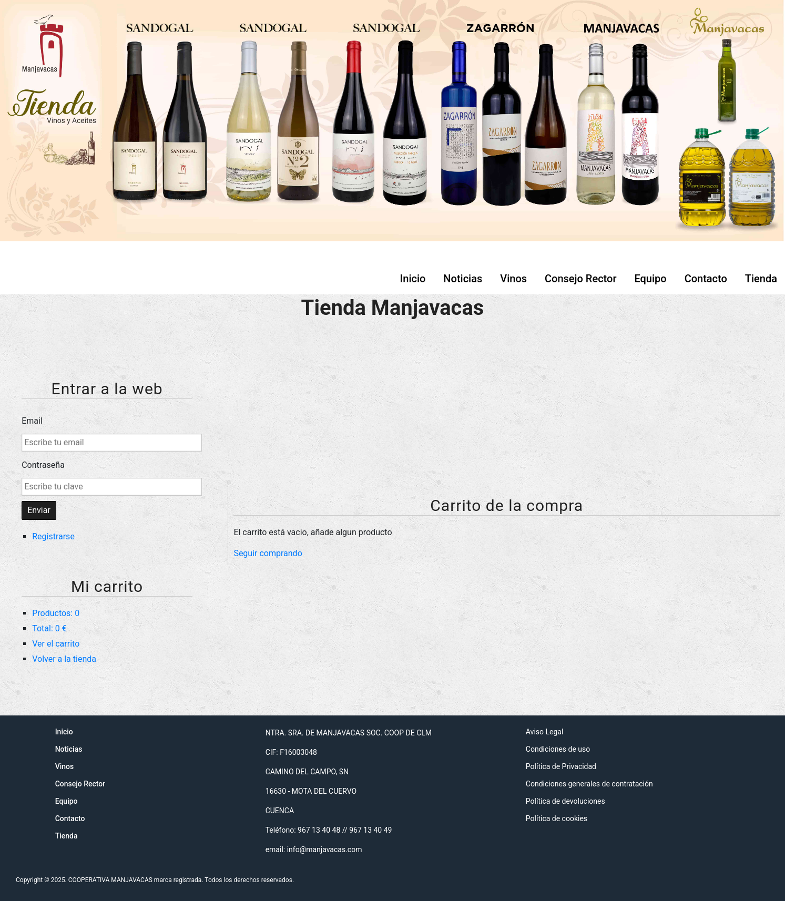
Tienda (761, 278)
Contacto (706, 278)
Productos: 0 (55, 613)
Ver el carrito (55, 644)
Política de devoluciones (565, 801)
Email (32, 421)
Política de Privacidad (561, 766)
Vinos (513, 278)
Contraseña (43, 465)
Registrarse (53, 536)
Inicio (413, 278)
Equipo (650, 278)
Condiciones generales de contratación (589, 784)
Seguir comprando (267, 553)
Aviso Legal (545, 732)
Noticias (462, 278)
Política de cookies (556, 818)
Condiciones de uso (558, 749)
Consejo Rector (580, 278)
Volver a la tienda (64, 659)
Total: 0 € (49, 628)
